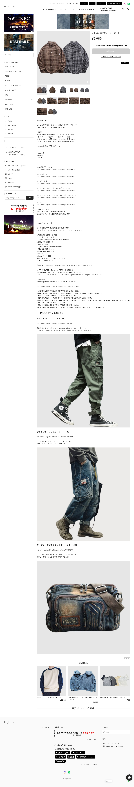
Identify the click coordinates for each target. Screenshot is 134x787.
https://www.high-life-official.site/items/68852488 (55, 437)
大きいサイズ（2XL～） (87, 9)
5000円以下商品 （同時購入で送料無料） (109, 9)
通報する (126, 658)
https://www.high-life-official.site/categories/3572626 (56, 198)
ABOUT (84, 4)
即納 (6, 95)
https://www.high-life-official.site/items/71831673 (55, 550)
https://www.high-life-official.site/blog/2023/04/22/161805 (71, 265)
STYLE (64, 9)
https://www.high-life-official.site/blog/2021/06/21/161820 (58, 286)
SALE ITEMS (9, 104)
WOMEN (7, 81)
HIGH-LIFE (8, 109)
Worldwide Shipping (114, 4)
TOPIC (92, 4)
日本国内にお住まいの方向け (110, 57)
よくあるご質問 (73, 4)
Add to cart (110, 51)
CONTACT (101, 4)
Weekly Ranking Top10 (13, 71)
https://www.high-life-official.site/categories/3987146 (56, 169)
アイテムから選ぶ (48, 9)
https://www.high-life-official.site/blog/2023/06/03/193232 (82, 275)
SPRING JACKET (10, 90)
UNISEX (7, 76)
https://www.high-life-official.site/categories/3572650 (56, 205)
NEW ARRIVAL (10, 67)
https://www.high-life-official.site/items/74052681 (55, 324)
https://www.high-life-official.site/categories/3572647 (56, 191)
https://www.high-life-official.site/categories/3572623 (56, 177)
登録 (29, 198)
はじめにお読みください (57, 4)
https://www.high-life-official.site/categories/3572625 (56, 184)
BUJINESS (8, 100)
